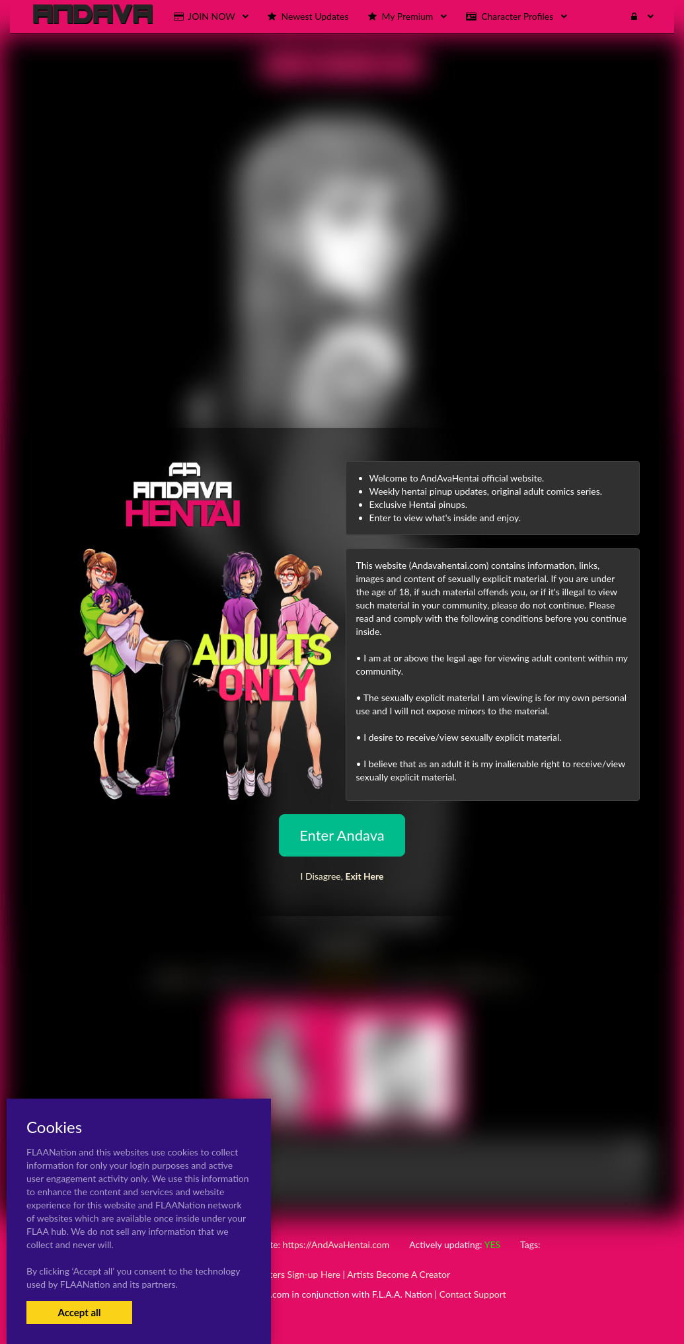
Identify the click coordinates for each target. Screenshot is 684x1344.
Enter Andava (342, 835)
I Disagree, (341, 876)
